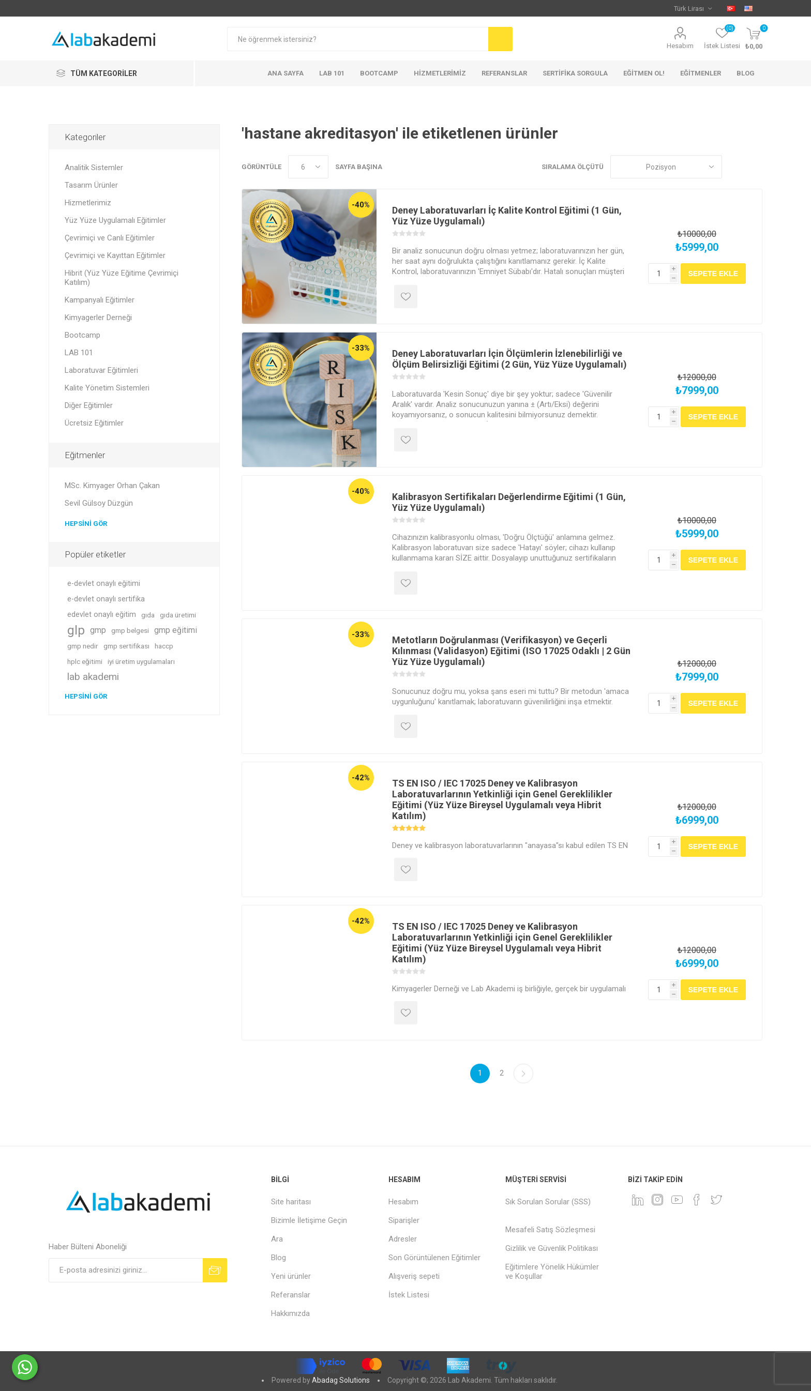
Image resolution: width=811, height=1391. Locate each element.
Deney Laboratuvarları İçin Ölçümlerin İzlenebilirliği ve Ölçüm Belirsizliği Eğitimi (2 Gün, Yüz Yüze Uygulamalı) (509, 359)
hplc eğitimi (84, 661)
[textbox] (357, 39)
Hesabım (680, 46)
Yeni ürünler (291, 1276)
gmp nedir (82, 646)
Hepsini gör (86, 523)
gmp (98, 630)
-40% (361, 204)
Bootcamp (82, 335)
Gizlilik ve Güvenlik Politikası (551, 1248)
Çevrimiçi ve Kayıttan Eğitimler (115, 255)
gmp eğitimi (175, 630)
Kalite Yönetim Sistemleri (107, 387)
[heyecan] (716, 1199)
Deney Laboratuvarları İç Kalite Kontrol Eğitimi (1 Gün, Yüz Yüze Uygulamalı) (507, 215)
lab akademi (93, 677)
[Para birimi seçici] (693, 8)
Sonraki (523, 1073)
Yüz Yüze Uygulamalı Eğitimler (115, 220)
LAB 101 (79, 352)
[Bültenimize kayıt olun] (126, 1270)
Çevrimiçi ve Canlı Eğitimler (110, 238)
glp (76, 630)
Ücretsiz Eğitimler (94, 423)
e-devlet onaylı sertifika (106, 599)
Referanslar (290, 1294)
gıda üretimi (178, 615)
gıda (148, 615)
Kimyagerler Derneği (98, 317)
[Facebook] (696, 1199)
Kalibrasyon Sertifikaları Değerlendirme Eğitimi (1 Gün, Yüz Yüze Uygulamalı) (509, 502)
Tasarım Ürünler (91, 185)
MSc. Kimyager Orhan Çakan (112, 485)
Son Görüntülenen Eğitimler (434, 1257)
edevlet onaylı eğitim (101, 614)
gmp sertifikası (126, 646)
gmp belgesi (130, 630)
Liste (754, 166)
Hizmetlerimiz (88, 202)
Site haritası (291, 1201)
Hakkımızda (290, 1313)
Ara (277, 1239)
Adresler (402, 1239)
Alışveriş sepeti (414, 1276)
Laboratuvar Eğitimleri (101, 370)
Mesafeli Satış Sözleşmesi (550, 1229)
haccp (164, 646)
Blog (278, 1257)
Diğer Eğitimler (89, 405)
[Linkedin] (637, 1199)
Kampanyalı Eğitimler (99, 300)
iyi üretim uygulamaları (141, 661)
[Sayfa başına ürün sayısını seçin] (308, 166)
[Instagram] (657, 1199)
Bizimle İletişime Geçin (309, 1220)
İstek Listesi (408, 1294)
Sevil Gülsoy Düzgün (99, 503)
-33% (361, 348)
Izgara (735, 166)
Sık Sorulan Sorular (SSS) (548, 1201)
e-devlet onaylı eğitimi (103, 583)
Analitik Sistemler (94, 167)
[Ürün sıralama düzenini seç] (666, 166)
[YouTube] (677, 1199)
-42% (361, 777)
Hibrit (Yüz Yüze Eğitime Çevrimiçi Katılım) (121, 277)
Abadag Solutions (341, 1380)
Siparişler (403, 1220)
